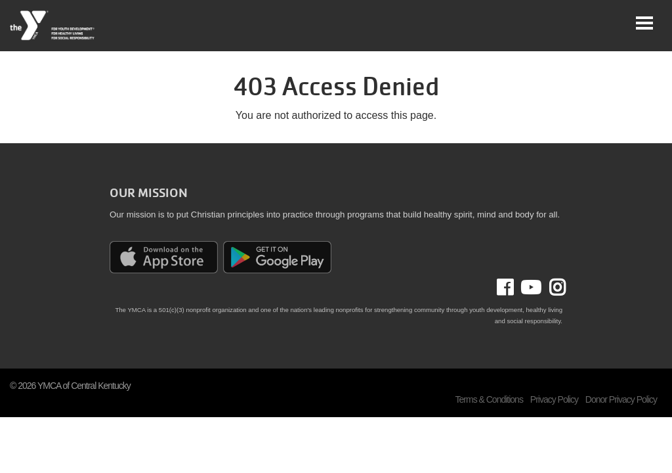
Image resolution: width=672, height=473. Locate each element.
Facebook (514, 288)
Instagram (553, 288)
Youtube (529, 288)
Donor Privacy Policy (621, 399)
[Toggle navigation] (644, 23)
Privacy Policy (554, 399)
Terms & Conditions (489, 399)
